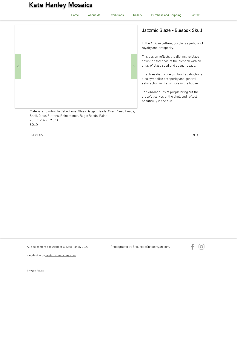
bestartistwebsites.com (60, 255)
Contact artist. (165, 237)
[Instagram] (201, 247)
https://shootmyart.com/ (154, 246)
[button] (137, 15)
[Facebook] (192, 247)
